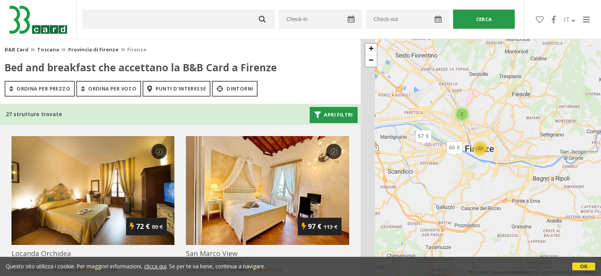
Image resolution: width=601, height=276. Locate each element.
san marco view (212, 253)
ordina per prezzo (39, 88)
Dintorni (235, 88)
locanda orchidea (41, 253)
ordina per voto (108, 88)
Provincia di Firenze (93, 49)
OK (584, 266)
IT (569, 19)
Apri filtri (333, 115)
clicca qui (155, 266)
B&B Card (16, 49)
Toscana (48, 49)
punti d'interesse (176, 88)
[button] (423, 142)
